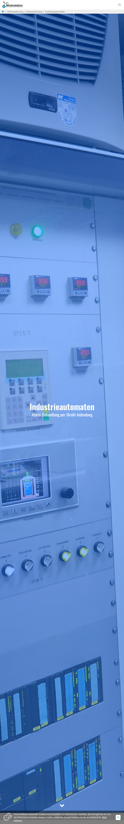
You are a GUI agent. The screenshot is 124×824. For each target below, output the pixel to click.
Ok (118, 817)
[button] (119, 4)
